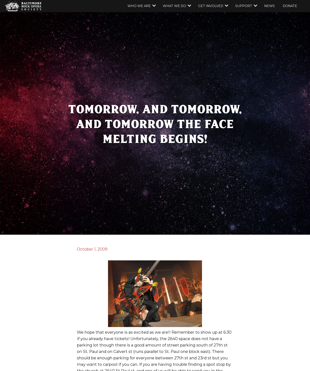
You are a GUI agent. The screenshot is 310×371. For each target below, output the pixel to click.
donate (290, 6)
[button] (141, 6)
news (269, 6)
